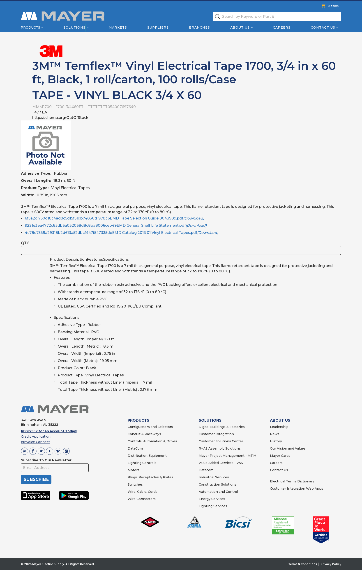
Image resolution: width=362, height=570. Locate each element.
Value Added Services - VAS (221, 463)
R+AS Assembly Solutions (220, 448)
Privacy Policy (330, 564)
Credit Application (36, 436)
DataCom (135, 448)
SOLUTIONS (210, 420)
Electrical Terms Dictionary (292, 481)
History (276, 441)
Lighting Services (213, 506)
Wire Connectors (142, 499)
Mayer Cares (280, 456)
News (274, 434)
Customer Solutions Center (221, 441)
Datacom (206, 470)
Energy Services (212, 499)
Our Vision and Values (288, 448)
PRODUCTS (138, 420)
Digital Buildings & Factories (222, 427)
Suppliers (157, 27)
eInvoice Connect (35, 442)
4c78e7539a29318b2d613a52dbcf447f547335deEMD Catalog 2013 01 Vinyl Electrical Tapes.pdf (121, 233)
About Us (240, 27)
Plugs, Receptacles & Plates (150, 477)
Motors (133, 470)
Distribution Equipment (147, 456)
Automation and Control (218, 492)
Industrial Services (214, 477)
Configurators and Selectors (150, 427)
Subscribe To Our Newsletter (46, 460)
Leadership (279, 427)
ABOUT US (280, 420)
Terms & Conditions (302, 564)
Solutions (74, 27)
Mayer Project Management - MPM (227, 456)
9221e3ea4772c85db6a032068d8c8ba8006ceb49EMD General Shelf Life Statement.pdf (116, 225)
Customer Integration (216, 434)
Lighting (134, 463)
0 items (333, 6)
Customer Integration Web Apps (296, 488)
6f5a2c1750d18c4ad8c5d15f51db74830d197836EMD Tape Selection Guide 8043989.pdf (114, 218)
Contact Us (323, 27)
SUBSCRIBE (36, 479)
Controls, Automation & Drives (152, 441)
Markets (117, 27)
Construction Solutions (217, 484)
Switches (135, 484)
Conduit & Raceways (144, 434)
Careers (282, 27)
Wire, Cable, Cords (142, 492)
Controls (148, 463)
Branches (199, 27)
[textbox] (277, 16)
